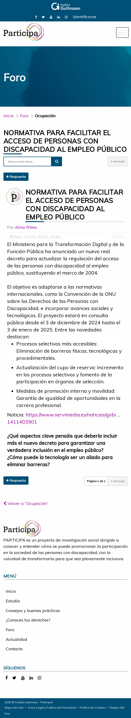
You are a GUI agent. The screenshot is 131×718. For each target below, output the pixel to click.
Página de (96, 481)
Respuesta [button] (16, 177)
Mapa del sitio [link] (14, 707)
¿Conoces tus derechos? (28, 620)
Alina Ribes (26, 227)
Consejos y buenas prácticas (33, 610)
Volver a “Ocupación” (25, 503)
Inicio (8, 115)
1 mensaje (118, 161)
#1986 (117, 236)
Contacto (14, 648)
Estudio (13, 601)
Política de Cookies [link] (93, 707)
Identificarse (84, 16)
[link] (36, 16)
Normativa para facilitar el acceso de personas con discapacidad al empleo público (65, 141)
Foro (10, 629)
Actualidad (16, 639)
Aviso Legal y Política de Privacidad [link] (52, 707)
